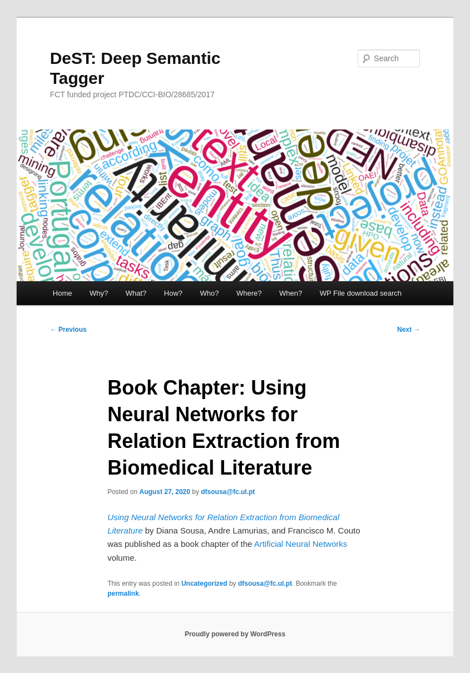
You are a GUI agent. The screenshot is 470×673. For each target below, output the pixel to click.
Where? (249, 293)
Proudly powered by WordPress (235, 634)
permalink (123, 593)
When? (290, 293)
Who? (209, 293)
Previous (68, 329)
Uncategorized (204, 583)
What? (136, 293)
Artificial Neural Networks (301, 544)
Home (62, 293)
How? (173, 293)
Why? (99, 293)
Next (408, 329)
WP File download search (361, 293)
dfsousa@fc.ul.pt (228, 492)
